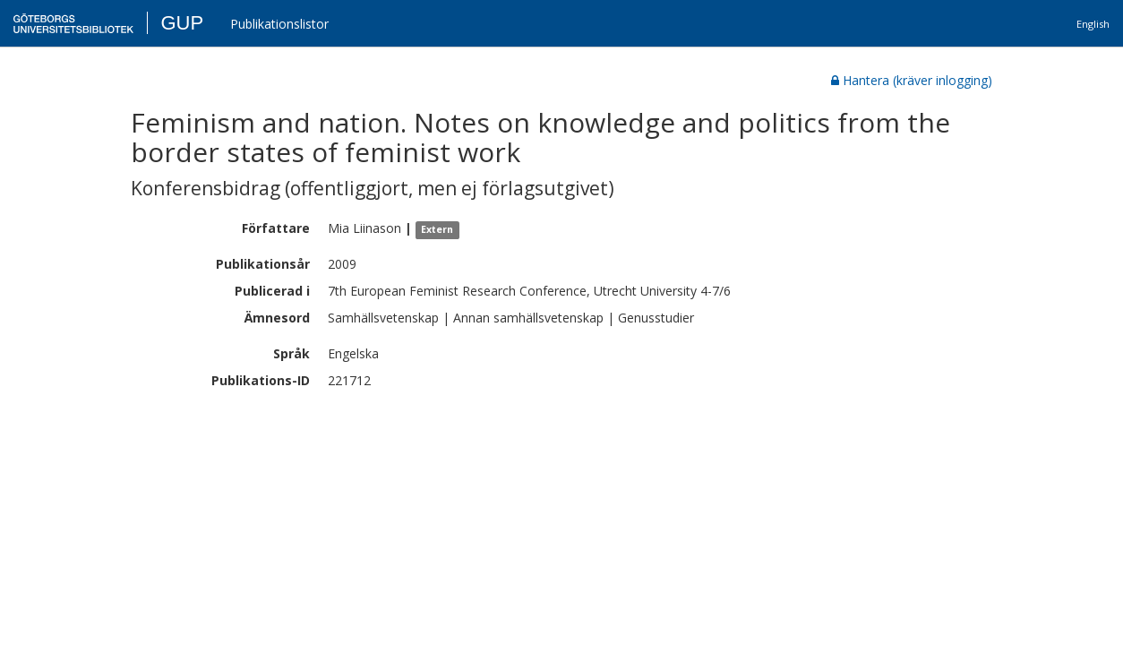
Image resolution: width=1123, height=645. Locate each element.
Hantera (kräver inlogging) (911, 80)
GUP (181, 23)
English (1093, 23)
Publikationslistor (279, 23)
